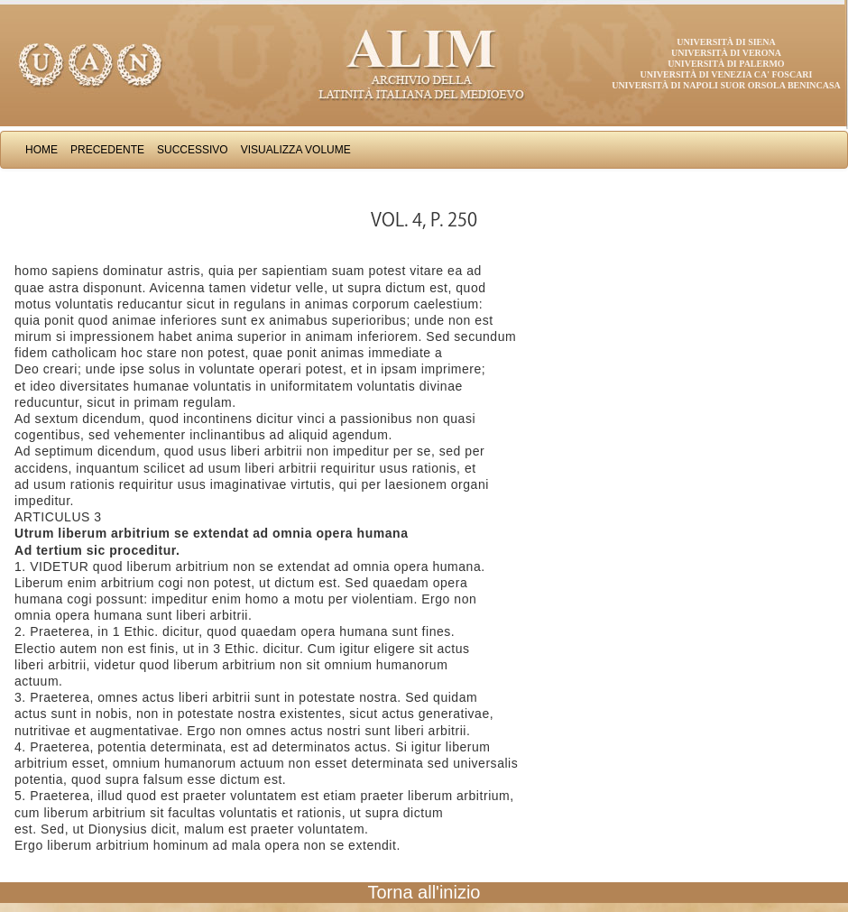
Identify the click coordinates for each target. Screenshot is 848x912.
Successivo (192, 149)
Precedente (107, 149)
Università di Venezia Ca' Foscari (727, 74)
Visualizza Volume (296, 149)
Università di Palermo (726, 64)
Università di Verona (726, 53)
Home (41, 149)
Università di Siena (726, 42)
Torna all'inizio (424, 892)
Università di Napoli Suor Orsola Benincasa (726, 85)
